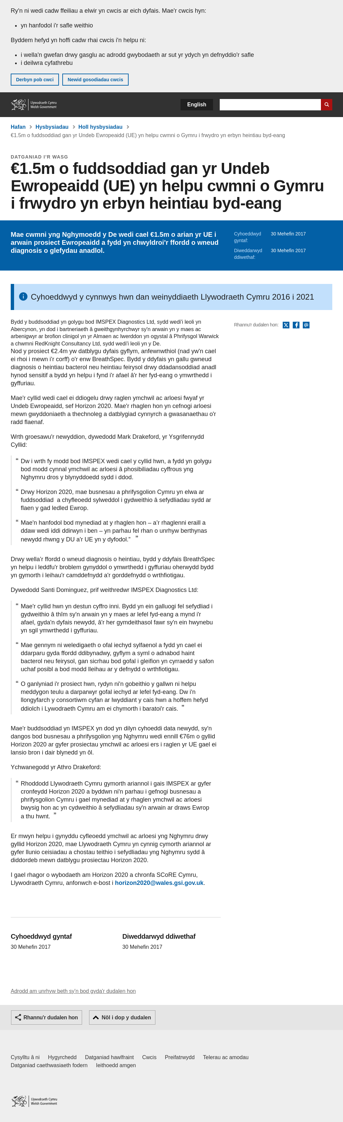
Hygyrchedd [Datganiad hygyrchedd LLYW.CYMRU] (62, 1057)
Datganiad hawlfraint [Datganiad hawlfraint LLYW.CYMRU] (109, 1057)
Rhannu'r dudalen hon (50, 1017)
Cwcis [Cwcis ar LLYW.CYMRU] (149, 1057)
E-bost (306, 325)
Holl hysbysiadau (100, 127)
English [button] (196, 104)
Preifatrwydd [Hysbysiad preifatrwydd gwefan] (180, 1057)
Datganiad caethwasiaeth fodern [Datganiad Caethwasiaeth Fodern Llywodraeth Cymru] (49, 1065)
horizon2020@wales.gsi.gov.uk (159, 883)
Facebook (296, 325)
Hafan (18, 127)
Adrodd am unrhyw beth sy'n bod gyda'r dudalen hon (73, 991)
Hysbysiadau (52, 127)
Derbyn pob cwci (35, 79)
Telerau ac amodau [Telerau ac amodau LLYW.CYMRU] (226, 1057)
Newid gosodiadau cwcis (95, 79)
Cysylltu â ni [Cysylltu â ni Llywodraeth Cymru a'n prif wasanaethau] (25, 1057)
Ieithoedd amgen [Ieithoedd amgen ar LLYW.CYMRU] (116, 1065)
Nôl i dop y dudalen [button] (126, 1017)
